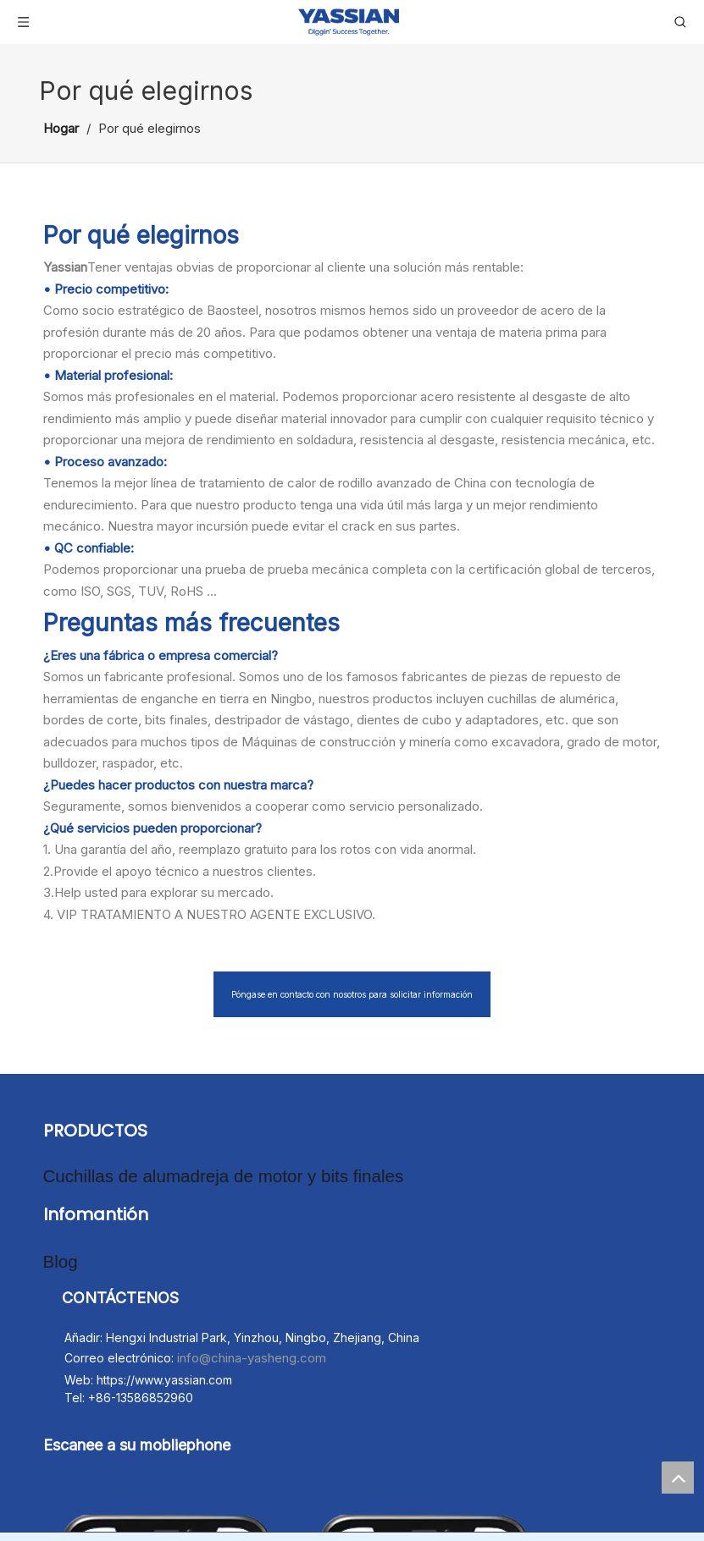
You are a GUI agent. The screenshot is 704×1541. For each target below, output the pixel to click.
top (678, 1477)
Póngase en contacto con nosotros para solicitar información (352, 994)
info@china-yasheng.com (251, 1348)
